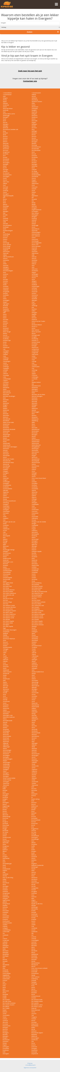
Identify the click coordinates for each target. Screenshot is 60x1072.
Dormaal (5, 187)
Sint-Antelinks (35, 584)
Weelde (33, 720)
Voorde (5, 693)
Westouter (6, 734)
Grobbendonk (6, 869)
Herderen (5, 274)
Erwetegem (34, 215)
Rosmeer (34, 555)
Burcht (5, 168)
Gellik (4, 222)
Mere (33, 414)
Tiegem (33, 651)
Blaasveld (5, 143)
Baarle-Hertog (35, 799)
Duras (33, 190)
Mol (4, 958)
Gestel (33, 227)
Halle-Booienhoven (8, 257)
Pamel (33, 515)
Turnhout (5, 1020)
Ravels (33, 987)
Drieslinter (34, 844)
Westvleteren (35, 736)
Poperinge (34, 984)
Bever (33, 811)
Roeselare (34, 991)
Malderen (5, 386)
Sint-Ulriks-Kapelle (8, 626)
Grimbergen (34, 867)
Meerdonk (34, 400)
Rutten (5, 567)
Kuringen (34, 345)
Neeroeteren (35, 452)
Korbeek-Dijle (7, 340)
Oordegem (6, 483)
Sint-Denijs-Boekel (36, 588)
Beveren (5, 136)
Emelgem (34, 208)
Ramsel (5, 534)
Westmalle (6, 733)
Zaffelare (34, 762)
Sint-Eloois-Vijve (36, 590)
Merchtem (5, 951)
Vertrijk (33, 673)
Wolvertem (6, 754)
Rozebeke (34, 556)
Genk (4, 862)
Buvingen (5, 169)
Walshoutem (6, 712)
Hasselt (33, 874)
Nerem (5, 457)
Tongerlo (5, 658)
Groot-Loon (34, 244)
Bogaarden (6, 147)
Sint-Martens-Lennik (37, 616)
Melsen (5, 412)
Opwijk (33, 975)
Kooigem (34, 337)
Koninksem (6, 337)
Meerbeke (6, 400)
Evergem (5, 856)
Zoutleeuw (6, 1050)
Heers (33, 876)
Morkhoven (6, 436)
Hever (33, 279)
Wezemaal (6, 738)
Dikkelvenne (34, 183)
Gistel (4, 865)
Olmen (5, 476)
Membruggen (35, 412)
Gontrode (5, 236)
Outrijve (33, 508)
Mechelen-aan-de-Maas (38, 394)
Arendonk (5, 797)
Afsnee (5, 100)
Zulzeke (33, 783)
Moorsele (5, 433)
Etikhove (33, 855)
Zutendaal (34, 1052)
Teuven (5, 651)
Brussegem (6, 162)
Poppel (33, 529)
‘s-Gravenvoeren (36, 93)
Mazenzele (6, 394)
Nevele (33, 961)
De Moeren (6, 173)
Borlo (33, 152)
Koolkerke (6, 339)
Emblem (5, 208)
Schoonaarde (6, 574)
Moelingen (6, 956)
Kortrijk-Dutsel (35, 342)
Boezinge (34, 145)
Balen (4, 801)
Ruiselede (5, 994)
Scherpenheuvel (35, 996)
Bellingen (5, 126)
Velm (32, 670)
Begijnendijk (6, 806)
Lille (32, 933)
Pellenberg (34, 518)
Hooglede (34, 891)
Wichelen (5, 1034)
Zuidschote (6, 783)
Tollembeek (34, 656)
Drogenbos (6, 846)
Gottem (5, 239)
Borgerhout (6, 152)
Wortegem (6, 757)
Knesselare (6, 910)
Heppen (33, 272)
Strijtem (5, 645)
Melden (5, 407)
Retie (4, 989)
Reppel (5, 543)
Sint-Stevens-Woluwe (37, 625)
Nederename (35, 443)
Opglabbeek (6, 975)
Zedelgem (6, 769)
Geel (4, 860)
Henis (4, 272)
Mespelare (34, 417)
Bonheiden (34, 818)
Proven (5, 530)
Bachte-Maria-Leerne (9, 114)
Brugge (5, 829)
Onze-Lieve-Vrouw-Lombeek (39, 968)
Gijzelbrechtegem (8, 230)
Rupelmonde (35, 565)
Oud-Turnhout (35, 977)
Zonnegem (6, 781)
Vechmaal (34, 666)
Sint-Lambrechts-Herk (37, 605)
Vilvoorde (5, 1022)
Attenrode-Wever (8, 108)
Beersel (33, 804)
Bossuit (33, 154)
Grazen (5, 241)
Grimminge (6, 243)
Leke (32, 363)
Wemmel (5, 1029)
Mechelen (34, 945)
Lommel (33, 938)
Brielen (33, 159)
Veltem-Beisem (7, 672)
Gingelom (34, 863)
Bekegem (5, 124)
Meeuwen (34, 403)
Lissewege (6, 375)
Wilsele (5, 748)
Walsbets (34, 710)
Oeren (33, 471)
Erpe (4, 213)
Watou (5, 719)
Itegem (33, 304)
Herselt (33, 884)
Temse (33, 1012)
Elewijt (33, 203)
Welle (33, 724)
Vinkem (33, 679)
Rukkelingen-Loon (8, 562)
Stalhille (5, 635)
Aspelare (5, 103)
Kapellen (33, 314)
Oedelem (5, 469)
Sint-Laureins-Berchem (9, 607)
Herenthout (6, 883)
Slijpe (4, 628)
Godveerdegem (35, 232)
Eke (32, 197)
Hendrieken (34, 271)
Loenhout (34, 375)
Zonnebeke (6, 1048)
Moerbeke (6, 426)
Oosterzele (34, 970)
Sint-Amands (6, 999)
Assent (33, 105)
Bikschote (5, 815)
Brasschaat (6, 825)
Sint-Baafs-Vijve (7, 586)
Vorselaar (34, 1022)
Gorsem (5, 237)
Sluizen (33, 628)
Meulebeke (6, 954)
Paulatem (5, 518)
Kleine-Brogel (7, 332)
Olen (4, 968)
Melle (4, 949)
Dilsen (4, 844)
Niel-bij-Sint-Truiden (8, 459)
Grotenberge (6, 248)
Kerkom (5, 321)
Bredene (5, 827)
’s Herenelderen (7, 93)
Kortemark (34, 914)
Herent (4, 881)
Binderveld (34, 140)
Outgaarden (6, 508)
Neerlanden (34, 450)
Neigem (33, 455)
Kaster (5, 316)
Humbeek (34, 298)
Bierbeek (33, 813)
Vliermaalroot (35, 686)
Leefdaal (34, 358)
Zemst (33, 1043)
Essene (5, 855)
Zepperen (34, 771)
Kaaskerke (6, 309)
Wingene (5, 1038)
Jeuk (32, 307)
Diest (32, 841)
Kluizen (33, 333)
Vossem (5, 698)
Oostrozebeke (7, 973)
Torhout (5, 1019)
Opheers (5, 494)
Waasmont (6, 708)
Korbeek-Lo (34, 340)
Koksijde (33, 912)
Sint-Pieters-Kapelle (8, 621)
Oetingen (34, 473)
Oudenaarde (6, 978)
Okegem (33, 475)
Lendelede (34, 928)
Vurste (5, 703)
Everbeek (5, 218)
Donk (33, 185)
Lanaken (5, 924)
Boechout (5, 818)
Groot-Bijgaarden (36, 243)
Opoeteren (6, 497)
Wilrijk (33, 747)
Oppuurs (33, 497)
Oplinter (33, 495)
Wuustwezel (6, 1040)
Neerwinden (6, 455)
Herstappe (5, 886)
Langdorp (5, 352)
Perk (4, 520)
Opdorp (33, 490)
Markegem (34, 389)
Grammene (34, 239)
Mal (32, 384)
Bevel (4, 134)
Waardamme (35, 705)
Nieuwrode (6, 464)
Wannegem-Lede (8, 715)
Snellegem (34, 631)
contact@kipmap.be (30, 1065)
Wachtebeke (34, 1026)
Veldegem (34, 668)
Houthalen (6, 295)
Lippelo (33, 373)
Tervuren (33, 1013)
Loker (4, 377)
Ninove (33, 966)
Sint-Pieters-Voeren (37, 623)
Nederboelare (35, 441)
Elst (4, 853)
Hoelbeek (34, 284)
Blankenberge (6, 816)
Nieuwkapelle (35, 461)
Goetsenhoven (35, 234)
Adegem (5, 98)
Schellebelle (34, 570)
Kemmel (33, 318)
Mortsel (5, 959)
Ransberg (34, 536)
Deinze (5, 836)
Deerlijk (5, 834)
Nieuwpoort (34, 965)
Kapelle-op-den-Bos (37, 904)
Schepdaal (34, 572)
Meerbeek (34, 398)
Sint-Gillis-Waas (7, 1001)
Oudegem (6, 504)
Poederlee (6, 525)
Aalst (4, 96)
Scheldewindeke (7, 570)
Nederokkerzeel (36, 445)
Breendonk (6, 159)
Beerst (33, 119)
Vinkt (4, 680)
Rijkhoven (34, 544)
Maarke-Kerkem (36, 382)
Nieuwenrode (7, 461)
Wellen (33, 1027)
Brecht (33, 825)
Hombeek (34, 290)
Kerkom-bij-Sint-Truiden (38, 321)
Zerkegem (6, 773)
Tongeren (34, 1017)
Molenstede (6, 431)
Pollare (33, 527)
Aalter (4, 788)
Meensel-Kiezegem (36, 396)
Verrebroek (6, 673)
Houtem (33, 293)
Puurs (33, 985)
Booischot (6, 148)
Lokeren (5, 938)
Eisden (33, 849)
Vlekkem (5, 684)
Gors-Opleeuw (35, 236)
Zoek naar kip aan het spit (30, 71)
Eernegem (6, 194)
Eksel (4, 201)
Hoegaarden (34, 888)
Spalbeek (5, 633)
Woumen (34, 759)
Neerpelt (5, 961)
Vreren (33, 699)
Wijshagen (34, 743)
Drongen (5, 189)
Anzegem (5, 795)
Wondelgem (6, 755)
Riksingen (34, 546)
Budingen (5, 164)
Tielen (4, 652)
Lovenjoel (6, 382)
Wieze (33, 740)
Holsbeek (5, 891)
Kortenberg (34, 916)
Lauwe (33, 356)
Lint (32, 935)
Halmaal (33, 257)
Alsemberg (34, 100)
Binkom (5, 141)
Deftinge (33, 834)
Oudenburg (34, 978)
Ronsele (33, 553)
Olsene (33, 476)
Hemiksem (34, 879)
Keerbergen (34, 907)
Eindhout (5, 849)
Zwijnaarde (34, 785)
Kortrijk (33, 917)
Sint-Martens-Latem (37, 1005)
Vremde (5, 699)
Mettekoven (34, 419)
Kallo (4, 312)
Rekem (33, 537)
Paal (4, 515)
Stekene (5, 1012)
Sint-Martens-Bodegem (38, 614)
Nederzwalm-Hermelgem (10, 447)
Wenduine (6, 726)
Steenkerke (34, 638)
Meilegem (34, 405)
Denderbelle (34, 173)
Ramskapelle (35, 534)
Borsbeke (5, 154)
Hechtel (5, 876)
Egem (33, 194)
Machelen (5, 384)
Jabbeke (5, 902)
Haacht (33, 869)
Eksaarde (34, 199)
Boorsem (5, 150)
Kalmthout (34, 902)
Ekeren (5, 199)
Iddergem (34, 300)
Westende (34, 729)
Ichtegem (5, 898)
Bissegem (34, 141)
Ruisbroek (6, 560)
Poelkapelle (34, 525)
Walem (5, 710)
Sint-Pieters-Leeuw (36, 1006)
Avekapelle (34, 108)
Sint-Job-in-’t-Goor (8, 598)
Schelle (5, 996)
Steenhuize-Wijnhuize (9, 638)
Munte (5, 441)
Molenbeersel (35, 429)
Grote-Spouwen (36, 246)
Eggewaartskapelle (8, 196)
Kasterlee (5, 907)
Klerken (5, 333)
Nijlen (4, 966)
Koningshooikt (35, 335)
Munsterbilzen (35, 440)
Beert (4, 121)
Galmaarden (6, 858)
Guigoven (5, 250)
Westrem (34, 734)
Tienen (4, 1017)
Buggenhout (34, 829)
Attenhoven (34, 107)
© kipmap (30, 1063)
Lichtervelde (6, 931)
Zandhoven (34, 1040)
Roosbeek (6, 555)
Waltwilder (34, 712)
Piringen (33, 523)
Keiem (5, 318)
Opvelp (5, 499)
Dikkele (5, 183)
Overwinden (34, 513)
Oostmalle (34, 972)
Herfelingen (34, 274)
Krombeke (34, 344)
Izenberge (34, 305)
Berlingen (34, 131)
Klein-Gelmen (35, 330)
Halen (33, 870)
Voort (4, 694)
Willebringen (6, 747)
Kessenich (6, 328)
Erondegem (34, 211)
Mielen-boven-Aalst (8, 422)
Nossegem (6, 468)
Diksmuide (6, 842)
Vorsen (33, 694)
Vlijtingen (34, 687)
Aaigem (5, 787)
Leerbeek (5, 359)
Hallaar (5, 255)
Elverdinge (6, 206)
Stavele (33, 635)
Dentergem (34, 837)
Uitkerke (5, 661)
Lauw (4, 356)
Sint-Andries (6, 584)
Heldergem (6, 269)
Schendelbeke (7, 572)
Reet (4, 537)
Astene (5, 107)
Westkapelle (6, 731)
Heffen (5, 264)
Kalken (33, 311)
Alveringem (6, 794)
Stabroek (33, 1008)
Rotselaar (34, 992)
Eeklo (32, 848)
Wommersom (35, 754)
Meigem (5, 405)
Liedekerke (34, 931)
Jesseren (5, 307)
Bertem (5, 811)
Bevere (33, 134)
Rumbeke (34, 562)
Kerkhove (34, 319)
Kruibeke (33, 919)
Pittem (4, 984)
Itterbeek (5, 305)
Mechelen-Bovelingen (9, 396)
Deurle (5, 178)
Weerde (5, 722)
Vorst (4, 696)
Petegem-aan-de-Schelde (38, 522)
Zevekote (34, 773)
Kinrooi (5, 909)
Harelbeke (5, 874)
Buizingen (34, 164)
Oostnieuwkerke (7, 488)
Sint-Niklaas (6, 1006)
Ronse (4, 992)
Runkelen (5, 565)
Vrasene (33, 698)
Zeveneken (6, 774)
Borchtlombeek (35, 150)
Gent (32, 862)
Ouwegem (6, 509)
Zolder (33, 780)
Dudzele (33, 189)
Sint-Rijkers (6, 625)
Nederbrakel (6, 443)
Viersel (33, 677)
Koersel (5, 335)
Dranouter (34, 187)
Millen (33, 422)
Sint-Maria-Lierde (36, 612)
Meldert (33, 407)
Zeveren (33, 774)
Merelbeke (34, 951)
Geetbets (33, 860)
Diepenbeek (6, 841)
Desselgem (6, 176)
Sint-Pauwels (35, 619)
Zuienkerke (34, 1050)
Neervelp (34, 454)
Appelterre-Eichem (36, 101)
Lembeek (5, 365)
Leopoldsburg (6, 930)
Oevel (4, 475)
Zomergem (6, 1046)
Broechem (6, 161)
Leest (33, 359)
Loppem (5, 380)
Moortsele (34, 433)
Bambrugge (6, 115)
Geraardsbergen (7, 863)
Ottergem (34, 502)
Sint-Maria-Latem (8, 612)
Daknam (5, 171)
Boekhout (6, 145)
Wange (33, 713)
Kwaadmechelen (7, 923)
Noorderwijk (6, 466)
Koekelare (5, 912)
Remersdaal (34, 539)
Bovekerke (34, 157)
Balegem (34, 114)
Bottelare (34, 155)
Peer (4, 982)
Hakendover (34, 253)
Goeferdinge (6, 234)
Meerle (5, 401)
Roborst (33, 548)
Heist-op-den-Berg (8, 877)
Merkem (33, 415)
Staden (5, 1010)
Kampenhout (6, 904)
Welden (5, 724)
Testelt (33, 649)
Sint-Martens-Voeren (37, 618)
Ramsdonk (34, 532)
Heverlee (5, 281)
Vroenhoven (6, 701)
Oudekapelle (35, 504)
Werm (33, 727)
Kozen (5, 344)
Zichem (33, 776)
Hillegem (34, 281)
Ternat (4, 1013)
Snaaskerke (6, 631)
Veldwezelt (6, 670)
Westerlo (5, 1031)
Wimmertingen (7, 750)
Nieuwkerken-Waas (8, 462)
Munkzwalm (6, 440)
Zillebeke (34, 778)
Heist (33, 265)
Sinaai (33, 581)
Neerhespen (35, 448)
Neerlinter (6, 452)
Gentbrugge (34, 225)
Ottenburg (6, 502)
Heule (4, 277)
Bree (32, 827)
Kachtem (34, 309)
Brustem (34, 162)
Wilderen (34, 745)
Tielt (4, 654)
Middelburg (34, 420)
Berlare (33, 809)
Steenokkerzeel (35, 1010)
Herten (5, 276)
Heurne (33, 277)
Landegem (6, 351)
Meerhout (5, 947)
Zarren (33, 767)
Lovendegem (35, 940)
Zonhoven (34, 1046)
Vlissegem (34, 689)
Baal (4, 112)
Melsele (33, 410)
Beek (32, 801)
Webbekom (34, 719)
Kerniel (5, 325)
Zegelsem (34, 769)
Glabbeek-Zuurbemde (37, 865)
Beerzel (5, 122)
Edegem (5, 848)
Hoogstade (6, 291)
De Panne (5, 832)
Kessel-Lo (34, 326)
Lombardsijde (7, 379)
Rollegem (5, 551)
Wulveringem (6, 762)
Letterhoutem (35, 366)
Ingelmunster (6, 900)
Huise (4, 297)
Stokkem (34, 642)
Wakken (33, 708)
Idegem (5, 302)
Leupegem (6, 368)
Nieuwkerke (6, 965)
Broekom (34, 161)
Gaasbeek (34, 856)
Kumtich (5, 345)
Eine (4, 197)
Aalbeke (33, 94)
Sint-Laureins (35, 1003)
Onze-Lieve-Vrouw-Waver (38, 478)
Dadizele (34, 169)
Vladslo (5, 682)
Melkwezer (34, 408)
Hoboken (34, 283)
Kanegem (34, 312)
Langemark (34, 352)
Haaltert (5, 870)
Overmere (34, 511)
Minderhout (6, 424)
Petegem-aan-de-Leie (9, 522)
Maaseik (5, 944)
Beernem (34, 802)
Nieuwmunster (35, 462)
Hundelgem (6, 300)
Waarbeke (6, 705)
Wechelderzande (7, 720)
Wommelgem (35, 1038)
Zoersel (33, 1045)
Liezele (5, 372)
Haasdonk (34, 251)
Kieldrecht (6, 330)
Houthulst (34, 893)
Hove (32, 895)
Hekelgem (6, 267)
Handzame (6, 260)
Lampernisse (35, 349)
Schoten (33, 998)
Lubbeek (5, 942)
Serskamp (34, 579)
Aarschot (33, 788)
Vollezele (34, 691)
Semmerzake (6, 579)
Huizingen (34, 297)
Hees (4, 262)
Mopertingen (6, 434)
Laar (4, 349)
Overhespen (6, 511)
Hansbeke (34, 260)
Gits (4, 232)
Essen (33, 853)
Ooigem (5, 480)
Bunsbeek (5, 830)
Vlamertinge (34, 682)
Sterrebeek (34, 640)
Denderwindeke (35, 175)
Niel (4, 963)
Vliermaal (5, 686)
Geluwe (33, 223)
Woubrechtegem (7, 759)
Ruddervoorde (7, 558)
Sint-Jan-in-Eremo (36, 597)
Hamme (5, 258)
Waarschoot (34, 1024)
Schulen (33, 577)
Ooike (33, 480)
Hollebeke (6, 290)
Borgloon (5, 822)
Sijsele (5, 581)
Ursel (4, 663)
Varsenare (6, 666)
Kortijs (5, 342)
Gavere (33, 858)
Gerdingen (6, 227)
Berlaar (5, 809)
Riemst (33, 989)
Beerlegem (6, 802)
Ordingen (34, 499)
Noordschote (35, 466)
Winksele (34, 750)
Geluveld (5, 223)
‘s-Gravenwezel (7, 94)
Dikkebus (34, 182)
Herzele (33, 886)
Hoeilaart (5, 890)
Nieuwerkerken (35, 963)
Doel (4, 185)
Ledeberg (5, 358)
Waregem (5, 1027)
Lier (4, 933)
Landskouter (35, 351)
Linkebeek (5, 935)
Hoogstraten (6, 893)
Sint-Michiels (6, 619)
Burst (33, 168)
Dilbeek (33, 842)
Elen (32, 201)
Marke (5, 389)
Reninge (5, 541)
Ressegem (34, 543)
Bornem (33, 822)
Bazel (4, 119)
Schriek (33, 576)
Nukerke (33, 468)
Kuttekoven (6, 347)
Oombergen (6, 482)
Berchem (34, 128)
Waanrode (34, 703)
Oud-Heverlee (6, 977)
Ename (5, 209)
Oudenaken (6, 506)
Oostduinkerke (7, 485)
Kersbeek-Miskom (36, 325)
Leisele (5, 363)
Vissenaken (34, 680)
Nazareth (34, 959)
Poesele (5, 527)
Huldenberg (6, 897)
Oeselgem (6, 473)
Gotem (33, 237)
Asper (33, 103)
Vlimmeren (6, 689)
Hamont (33, 258)
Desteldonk (34, 176)
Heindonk (5, 265)
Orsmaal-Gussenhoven (9, 501)
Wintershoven (7, 752)
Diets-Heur (6, 182)
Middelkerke (34, 954)
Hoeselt (33, 890)
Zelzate (5, 1043)
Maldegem (6, 945)
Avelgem (5, 799)
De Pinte (33, 832)
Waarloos (5, 706)
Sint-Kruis (5, 604)
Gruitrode (34, 248)
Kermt (33, 323)
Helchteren (34, 877)
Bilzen (33, 815)
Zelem (5, 771)
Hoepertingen (35, 286)
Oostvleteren (35, 973)
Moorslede (34, 958)
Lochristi (33, 937)
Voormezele (34, 693)
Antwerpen (34, 794)
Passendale (34, 516)
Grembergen (35, 241)
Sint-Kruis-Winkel (36, 604)
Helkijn (4, 879)
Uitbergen (34, 659)
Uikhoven (5, 659)
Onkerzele (6, 478)
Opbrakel (5, 490)
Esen (4, 216)
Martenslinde (6, 391)
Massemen (34, 391)
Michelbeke (6, 420)
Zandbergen (6, 764)
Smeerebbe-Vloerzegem (9, 630)
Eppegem (5, 211)
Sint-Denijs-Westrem (9, 590)
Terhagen (5, 649)
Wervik (33, 1029)
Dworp (5, 192)
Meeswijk (34, 401)
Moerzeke (34, 427)
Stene (4, 640)
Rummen (5, 563)
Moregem (34, 434)
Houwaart (5, 895)
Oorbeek (34, 482)
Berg (32, 129)
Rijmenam (6, 546)
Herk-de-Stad (35, 883)
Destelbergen (35, 839)
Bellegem (34, 124)
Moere (33, 426)
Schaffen (34, 567)
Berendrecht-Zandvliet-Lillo (10, 129)
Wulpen (5, 761)
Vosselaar (5, 1024)
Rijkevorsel (6, 991)
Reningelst (34, 541)
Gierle (4, 229)
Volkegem (6, 691)
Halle (32, 255)
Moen (33, 424)
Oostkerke (6, 487)
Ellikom (5, 851)
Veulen (5, 675)
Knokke (33, 910)
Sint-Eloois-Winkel (8, 591)
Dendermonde (7, 837)
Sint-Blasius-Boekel (37, 586)
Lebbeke (5, 926)
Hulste (5, 298)
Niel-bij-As (34, 457)
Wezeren (34, 738)
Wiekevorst (6, 740)
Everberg (34, 218)
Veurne (33, 1020)
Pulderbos (34, 530)
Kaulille (33, 316)
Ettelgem (34, 216)
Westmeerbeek (35, 733)
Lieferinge (34, 370)
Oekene (33, 469)
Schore (33, 574)
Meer (4, 398)
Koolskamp (34, 339)
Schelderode (35, 569)
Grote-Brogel (6, 246)
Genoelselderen (7, 225)
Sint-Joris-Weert (35, 600)
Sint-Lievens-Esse (8, 609)
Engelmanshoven (36, 209)
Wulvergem (34, 761)
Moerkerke (6, 427)
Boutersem (34, 823)
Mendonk (5, 414)
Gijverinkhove (35, 229)
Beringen (33, 808)
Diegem (33, 180)
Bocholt (33, 816)
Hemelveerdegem (8, 271)
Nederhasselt (6, 445)
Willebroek (34, 1036)
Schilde (5, 998)
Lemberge (6, 366)
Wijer (33, 741)
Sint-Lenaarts (35, 607)
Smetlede (34, 630)
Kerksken (5, 323)
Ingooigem (6, 304)
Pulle (4, 532)
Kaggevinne (6, 311)
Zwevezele (6, 785)
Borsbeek (5, 823)
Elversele (34, 206)
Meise (33, 947)
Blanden (33, 143)
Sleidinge (34, 626)
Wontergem (34, 755)
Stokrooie (5, 644)
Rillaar (4, 548)
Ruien (33, 558)
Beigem (33, 122)
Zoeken (29, 32)
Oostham (34, 485)
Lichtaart (5, 370)
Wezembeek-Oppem (37, 1033)
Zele (32, 1041)
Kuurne (33, 921)
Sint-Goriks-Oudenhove (9, 593)
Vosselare (34, 696)
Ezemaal (5, 220)
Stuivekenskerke (7, 647)
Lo (3, 937)
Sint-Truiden (6, 1008)
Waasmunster (6, 1026)
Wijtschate (6, 745)
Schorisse (5, 576)
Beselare (5, 133)
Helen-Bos (34, 269)
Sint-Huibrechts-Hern (37, 593)
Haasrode (5, 253)
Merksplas (5, 952)
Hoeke (5, 284)
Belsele (33, 126)
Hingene (5, 283)
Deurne (33, 178)
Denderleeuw (35, 836)
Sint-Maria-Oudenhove (9, 614)
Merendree (6, 415)
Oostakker (34, 483)
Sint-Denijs (6, 588)
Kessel (5, 326)
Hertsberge (34, 276)
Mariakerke (6, 387)
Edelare (33, 192)
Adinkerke (34, 98)
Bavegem (5, 117)
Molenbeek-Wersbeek (9, 429)
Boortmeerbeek (35, 820)
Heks (32, 267)
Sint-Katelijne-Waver (37, 1001)
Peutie (5, 523)
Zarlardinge (6, 767)
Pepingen (34, 982)
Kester (33, 328)
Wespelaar (6, 729)
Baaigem (34, 110)
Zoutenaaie (34, 781)
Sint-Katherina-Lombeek (38, 602)
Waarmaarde (35, 706)
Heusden (5, 279)
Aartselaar (34, 790)
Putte (4, 985)
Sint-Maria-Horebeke (37, 611)
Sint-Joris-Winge (7, 602)
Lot (32, 380)
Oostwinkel (34, 488)
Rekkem (5, 539)
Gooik (4, 867)
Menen (33, 949)
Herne (4, 884)
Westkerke (34, 731)
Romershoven (7, 553)
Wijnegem (5, 1036)
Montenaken (35, 431)
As (32, 797)
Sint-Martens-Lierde (8, 618)
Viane (33, 675)
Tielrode (33, 652)
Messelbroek (6, 419)
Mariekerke (34, 387)
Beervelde (34, 121)
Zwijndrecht (34, 1053)
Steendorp (6, 637)
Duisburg (5, 190)
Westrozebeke (7, 736)
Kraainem (5, 919)
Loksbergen (34, 377)
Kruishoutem (6, 921)
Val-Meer (5, 665)
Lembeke (34, 365)
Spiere (33, 633)
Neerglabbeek (35, 447)
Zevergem (6, 776)
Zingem (5, 1045)
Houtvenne (34, 295)
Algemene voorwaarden (30, 1067)
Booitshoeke (35, 148)
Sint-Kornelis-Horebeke (9, 1003)
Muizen (33, 436)
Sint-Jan (5, 597)
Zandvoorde (6, 766)
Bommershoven (36, 147)
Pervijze (33, 520)
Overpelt (33, 980)
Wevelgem (6, 1033)
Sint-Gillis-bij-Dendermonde (39, 591)
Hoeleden (5, 286)
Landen (33, 924)
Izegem (33, 900)
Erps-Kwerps (35, 213)
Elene (4, 203)
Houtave (5, 293)
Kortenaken (6, 916)
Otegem (33, 501)
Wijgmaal (5, 743)
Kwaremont (34, 347)
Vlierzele (5, 687)
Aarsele (33, 96)
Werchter (34, 726)
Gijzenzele (34, 230)
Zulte (4, 1052)
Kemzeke (5, 319)
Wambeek (6, 713)
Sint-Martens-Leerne (9, 616)
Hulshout (33, 897)
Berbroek (5, 128)
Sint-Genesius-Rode (36, 999)
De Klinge (34, 171)
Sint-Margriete (35, 609)
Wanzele (33, 715)
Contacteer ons (30, 81)
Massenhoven (7, 393)
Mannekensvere (36, 386)
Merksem (5, 417)
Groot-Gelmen (7, 244)
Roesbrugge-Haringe (9, 550)
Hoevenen (6, 288)
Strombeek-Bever (36, 645)
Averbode (5, 110)
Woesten (34, 752)
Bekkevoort (34, 806)
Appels (5, 101)
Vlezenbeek (34, 684)
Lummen (33, 942)
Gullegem (34, 250)
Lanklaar (5, 354)
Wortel (33, 757)
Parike (4, 516)
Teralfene (34, 647)
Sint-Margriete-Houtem (9, 611)
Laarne (33, 923)
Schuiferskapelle (7, 577)
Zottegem (34, 1048)
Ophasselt (34, 492)
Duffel (33, 846)
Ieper (32, 898)
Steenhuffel (34, 637)
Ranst (4, 987)
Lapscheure (34, 354)
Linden (33, 372)
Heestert (34, 262)
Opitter (5, 495)
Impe (33, 302)
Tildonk (33, 654)
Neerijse (5, 450)
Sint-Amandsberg (36, 583)
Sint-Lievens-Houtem (8, 1005)
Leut (32, 368)
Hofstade (34, 288)
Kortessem (6, 917)
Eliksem (5, 204)
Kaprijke (33, 905)
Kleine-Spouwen (36, 332)
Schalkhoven (6, 569)
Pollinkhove (6, 529)
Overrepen (6, 513)
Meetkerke (6, 403)
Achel (4, 792)
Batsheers (34, 115)
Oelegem (5, 471)
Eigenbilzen (34, 196)
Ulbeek (33, 661)
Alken (32, 792)
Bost (4, 155)
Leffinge (33, 361)
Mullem (33, 438)
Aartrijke (5, 790)
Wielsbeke (34, 1034)
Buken (5, 166)
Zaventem (5, 1041)
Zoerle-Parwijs (7, 780)
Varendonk (34, 665)
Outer (33, 506)
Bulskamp (34, 166)
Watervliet (34, 717)
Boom (4, 820)
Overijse (5, 980)
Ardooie (33, 795)
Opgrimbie (6, 492)
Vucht (33, 701)
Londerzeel (6, 940)
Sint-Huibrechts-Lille (8, 595)
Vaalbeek (34, 663)
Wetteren (34, 1031)
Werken (5, 727)
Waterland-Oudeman (9, 717)
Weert (33, 722)
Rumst (33, 994)
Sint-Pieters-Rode (8, 623)
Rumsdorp (34, 563)
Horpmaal (34, 291)
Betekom (34, 133)
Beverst (5, 140)
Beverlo (33, 138)
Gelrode (33, 222)
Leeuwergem (6, 361)
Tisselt (5, 656)
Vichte (4, 677)
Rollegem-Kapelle (36, 551)
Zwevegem (6, 1053)
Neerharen (6, 448)
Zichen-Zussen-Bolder (9, 778)
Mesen (33, 952)
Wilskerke (34, 748)
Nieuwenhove (35, 459)
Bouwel (5, 157)
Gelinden (34, 220)
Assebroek (6, 105)
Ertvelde (5, 215)
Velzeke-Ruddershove (37, 672)
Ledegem (5, 928)
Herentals (34, 881)
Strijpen (33, 644)
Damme (33, 830)
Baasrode (34, 112)
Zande (33, 764)
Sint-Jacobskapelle (36, 595)
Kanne (5, 314)
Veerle (4, 668)
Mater (33, 393)
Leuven (33, 930)
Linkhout (5, 373)
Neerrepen (6, 454)
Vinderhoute (6, 679)
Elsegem (33, 851)
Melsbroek (6, 410)
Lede (32, 926)
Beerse (5, 804)
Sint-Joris (34, 598)
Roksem (33, 550)
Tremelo (33, 1019)
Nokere (33, 464)
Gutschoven (6, 251)
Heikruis (33, 264)
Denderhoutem (7, 175)
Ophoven (34, 494)
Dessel (4, 839)
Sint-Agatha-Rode (8, 583)
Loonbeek (34, 379)
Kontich (5, 914)
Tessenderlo (6, 1015)
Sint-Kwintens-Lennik (9, 605)
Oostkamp (6, 972)
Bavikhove (34, 117)
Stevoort (5, 642)
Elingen (33, 204)
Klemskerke (34, 909)
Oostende (5, 970)
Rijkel (4, 544)
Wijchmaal (6, 741)
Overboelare (35, 509)
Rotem (5, 556)
